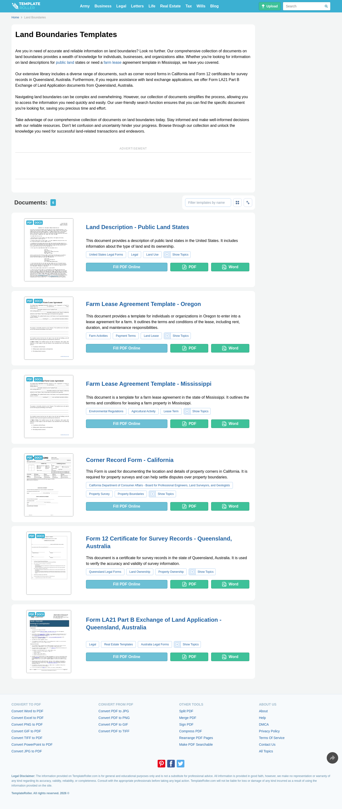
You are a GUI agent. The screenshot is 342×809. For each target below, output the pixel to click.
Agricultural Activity (143, 411)
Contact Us (267, 744)
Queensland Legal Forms (105, 571)
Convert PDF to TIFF (113, 731)
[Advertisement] (133, 166)
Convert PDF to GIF (113, 724)
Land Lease (151, 336)
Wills (201, 6)
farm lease (113, 62)
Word (230, 267)
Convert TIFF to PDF (27, 738)
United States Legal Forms (106, 254)
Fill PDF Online (126, 267)
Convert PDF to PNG (114, 718)
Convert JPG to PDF (26, 751)
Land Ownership (139, 571)
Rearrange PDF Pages (196, 738)
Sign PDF (186, 724)
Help (262, 718)
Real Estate (170, 6)
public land (65, 62)
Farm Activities (98, 336)
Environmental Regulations (106, 411)
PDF (189, 267)
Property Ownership (171, 571)
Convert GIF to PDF (26, 731)
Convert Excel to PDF (27, 718)
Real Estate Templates (118, 644)
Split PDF (186, 711)
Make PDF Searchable (196, 744)
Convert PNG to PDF (27, 724)
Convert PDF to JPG (113, 711)
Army (85, 6)
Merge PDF (187, 718)
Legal (121, 6)
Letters (137, 6)
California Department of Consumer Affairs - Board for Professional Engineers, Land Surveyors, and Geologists (159, 485)
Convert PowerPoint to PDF (32, 744)
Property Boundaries (131, 494)
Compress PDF (190, 731)
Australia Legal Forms (155, 644)
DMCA (264, 724)
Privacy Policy (269, 731)
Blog (214, 6)
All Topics (266, 751)
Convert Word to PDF (27, 711)
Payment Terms (126, 336)
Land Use (152, 254)
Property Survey (99, 494)
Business (103, 6)
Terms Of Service (271, 738)
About (263, 711)
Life (152, 6)
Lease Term (171, 411)
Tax (189, 6)
